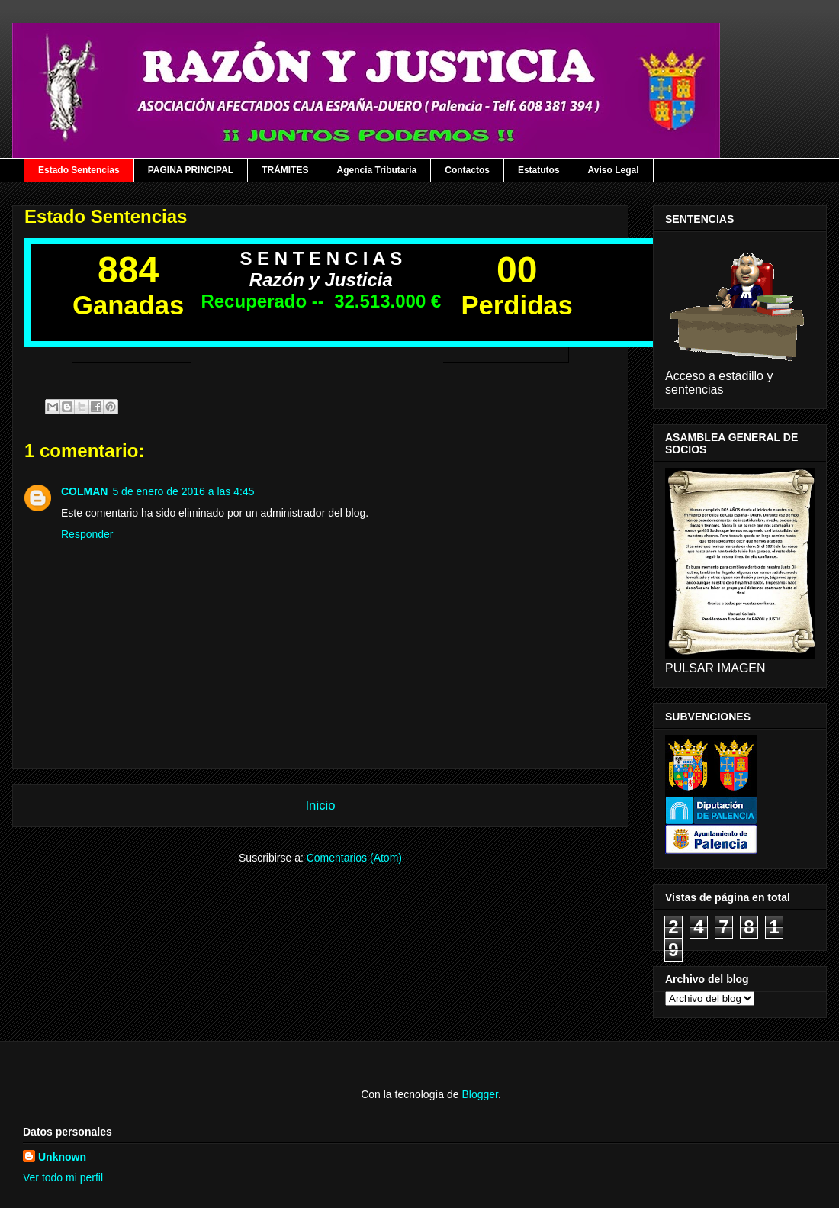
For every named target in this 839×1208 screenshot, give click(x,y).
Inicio (320, 805)
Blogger (479, 1094)
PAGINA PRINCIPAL (190, 170)
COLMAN (84, 491)
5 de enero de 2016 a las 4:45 (183, 491)
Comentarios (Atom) (354, 858)
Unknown (62, 1157)
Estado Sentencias (79, 170)
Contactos (467, 170)
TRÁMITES (285, 170)
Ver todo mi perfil (63, 1177)
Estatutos (539, 170)
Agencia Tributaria (377, 170)
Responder (87, 534)
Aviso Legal (613, 170)
